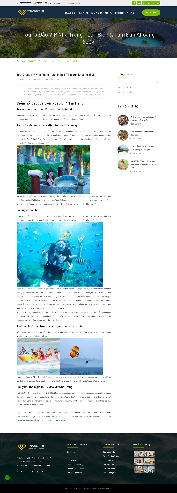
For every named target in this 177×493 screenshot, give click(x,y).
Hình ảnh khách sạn (74, 472)
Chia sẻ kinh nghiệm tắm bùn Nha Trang (143, 133)
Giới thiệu (83, 13)
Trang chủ (70, 13)
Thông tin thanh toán (75, 468)
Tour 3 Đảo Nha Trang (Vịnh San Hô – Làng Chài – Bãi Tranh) (40, 426)
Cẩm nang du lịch (109, 452)
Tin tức (130, 13)
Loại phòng (96, 13)
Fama (111, 488)
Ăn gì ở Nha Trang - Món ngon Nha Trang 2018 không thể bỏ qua (143, 164)
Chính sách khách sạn (75, 464)
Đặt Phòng (151, 12)
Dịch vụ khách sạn (74, 460)
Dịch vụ (108, 13)
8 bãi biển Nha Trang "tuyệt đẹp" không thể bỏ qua (142, 148)
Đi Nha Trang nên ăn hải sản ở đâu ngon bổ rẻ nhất (143, 118)
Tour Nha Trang (109, 468)
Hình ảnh (119, 13)
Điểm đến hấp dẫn (110, 460)
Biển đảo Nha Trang (111, 456)
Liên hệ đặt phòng (110, 472)
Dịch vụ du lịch (53, 89)
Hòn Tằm (48, 153)
